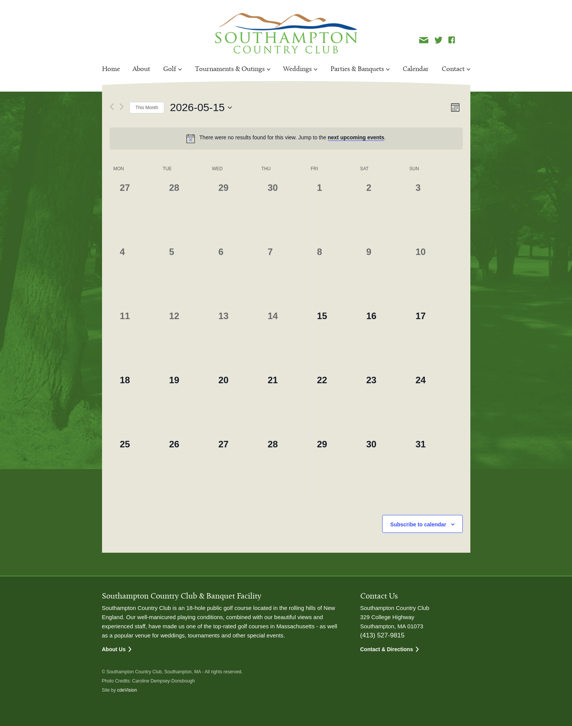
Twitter (438, 40)
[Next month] (122, 106)
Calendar (416, 69)
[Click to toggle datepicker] (201, 107)
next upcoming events (356, 137)
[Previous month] (112, 106)
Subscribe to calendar (418, 524)
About (141, 69)
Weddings (297, 69)
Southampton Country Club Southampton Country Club (286, 33)
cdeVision (127, 690)
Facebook (451, 40)
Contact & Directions (386, 649)
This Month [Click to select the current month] (147, 107)
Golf (169, 69)
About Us (114, 649)
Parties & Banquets (357, 69)
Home (111, 69)
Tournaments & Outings (230, 69)
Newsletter (424, 40)
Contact (453, 69)
